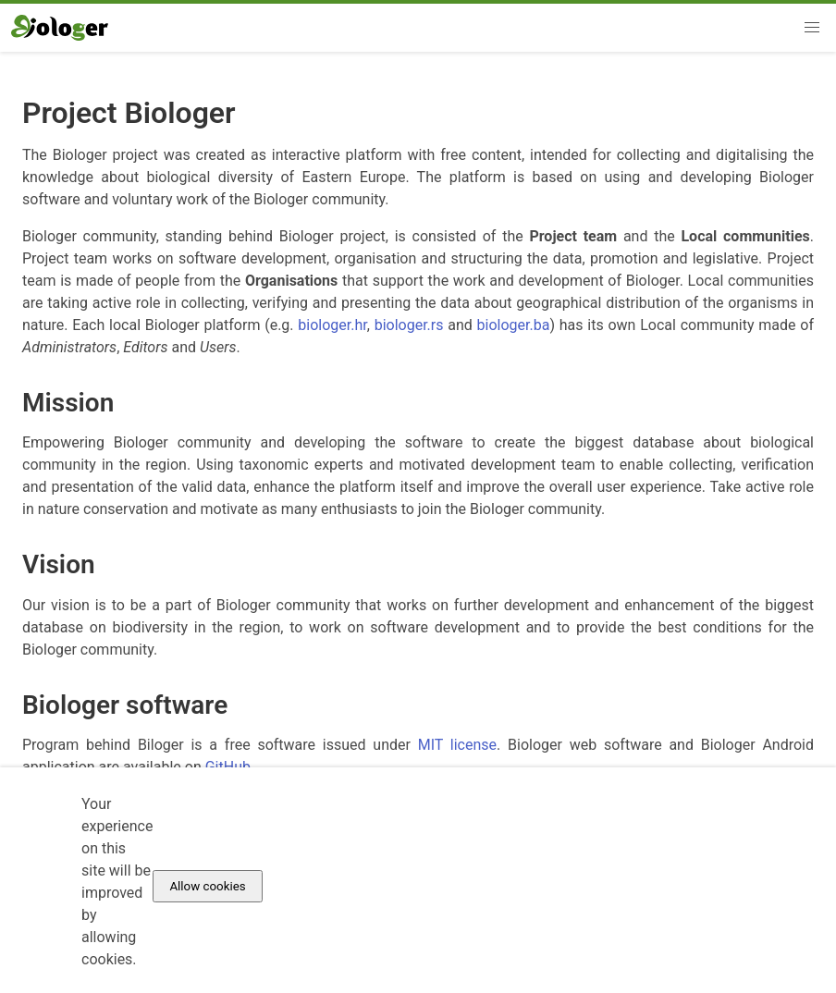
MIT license (457, 745)
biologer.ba (513, 325)
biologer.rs (409, 325)
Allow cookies (207, 886)
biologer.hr (332, 325)
